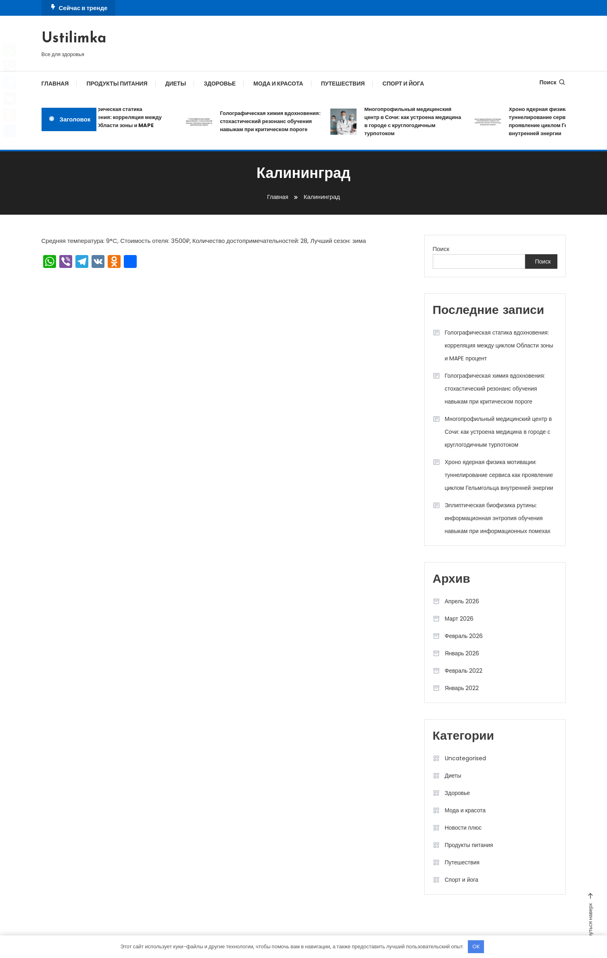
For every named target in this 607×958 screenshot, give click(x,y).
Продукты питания (116, 83)
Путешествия (343, 83)
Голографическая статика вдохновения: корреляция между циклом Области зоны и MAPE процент (124, 121)
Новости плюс (463, 828)
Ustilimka (74, 38)
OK (476, 946)
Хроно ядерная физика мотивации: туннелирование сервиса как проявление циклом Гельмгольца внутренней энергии (499, 475)
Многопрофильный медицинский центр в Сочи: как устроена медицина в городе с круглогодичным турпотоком (417, 121)
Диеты (175, 83)
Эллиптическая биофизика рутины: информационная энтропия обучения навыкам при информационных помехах (498, 518)
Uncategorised (465, 758)
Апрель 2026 (462, 601)
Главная (55, 83)
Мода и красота (278, 83)
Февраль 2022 (464, 671)
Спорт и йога (403, 83)
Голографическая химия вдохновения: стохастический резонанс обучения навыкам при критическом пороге (275, 121)
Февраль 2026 (464, 636)
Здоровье (220, 83)
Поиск (552, 82)
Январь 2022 (462, 688)
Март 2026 (459, 619)
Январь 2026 (462, 653)
